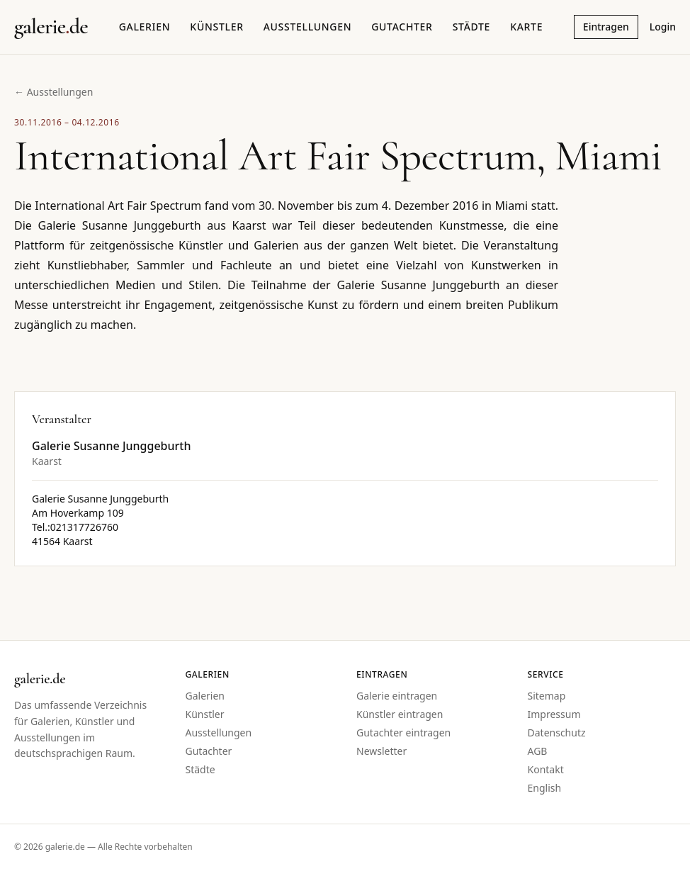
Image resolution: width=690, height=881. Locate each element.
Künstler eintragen (399, 714)
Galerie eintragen (396, 695)
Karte (526, 26)
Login (663, 26)
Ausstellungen (308, 26)
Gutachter (401, 26)
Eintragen (606, 26)
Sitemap (547, 695)
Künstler (216, 26)
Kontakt (546, 769)
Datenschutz (557, 732)
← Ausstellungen (53, 92)
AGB (538, 751)
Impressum (554, 714)
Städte (471, 26)
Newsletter (381, 751)
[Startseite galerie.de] (51, 27)
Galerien (145, 26)
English (545, 788)
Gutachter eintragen (403, 732)
